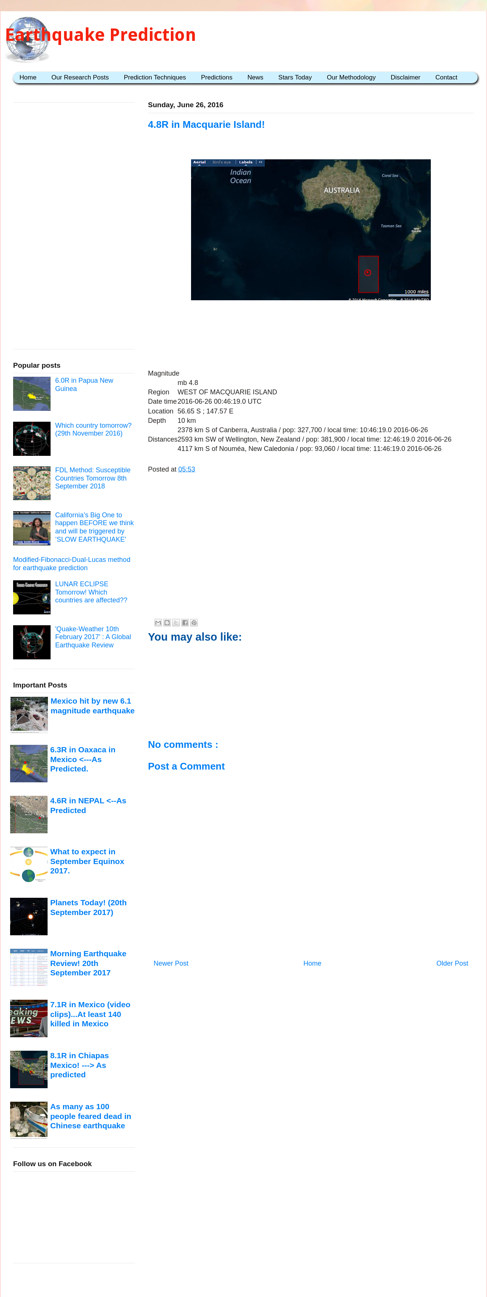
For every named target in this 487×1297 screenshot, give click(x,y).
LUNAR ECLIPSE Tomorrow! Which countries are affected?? (91, 592)
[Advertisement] (311, 326)
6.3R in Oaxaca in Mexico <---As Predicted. (82, 759)
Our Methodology (351, 77)
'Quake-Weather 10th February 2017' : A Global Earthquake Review (93, 637)
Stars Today (295, 77)
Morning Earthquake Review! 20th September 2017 (88, 963)
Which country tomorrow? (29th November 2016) (93, 429)
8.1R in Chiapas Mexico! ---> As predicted (79, 1065)
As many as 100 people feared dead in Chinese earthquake (90, 1116)
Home (27, 77)
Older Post (452, 963)
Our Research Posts (80, 77)
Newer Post (171, 963)
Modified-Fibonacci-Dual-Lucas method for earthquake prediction (71, 564)
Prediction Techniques (155, 77)
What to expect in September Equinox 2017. (87, 861)
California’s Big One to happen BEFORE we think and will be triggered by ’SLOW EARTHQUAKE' (94, 527)
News (256, 77)
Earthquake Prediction (100, 34)
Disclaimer (405, 77)
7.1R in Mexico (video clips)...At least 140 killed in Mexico (90, 1014)
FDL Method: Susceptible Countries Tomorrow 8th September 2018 (92, 478)
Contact (446, 77)
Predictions (216, 77)
